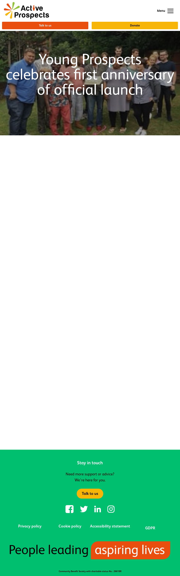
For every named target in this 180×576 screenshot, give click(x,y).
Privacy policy (30, 526)
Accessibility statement (110, 526)
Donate (135, 25)
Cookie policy (70, 526)
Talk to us (45, 25)
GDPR (150, 528)
